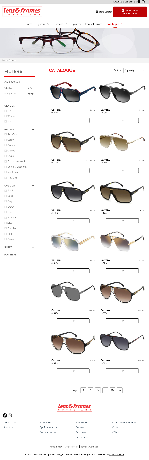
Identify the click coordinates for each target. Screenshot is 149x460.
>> (119, 390)
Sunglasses (10, 93)
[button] (139, 1)
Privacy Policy (55, 446)
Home (4, 60)
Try (73, 120)
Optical (8, 88)
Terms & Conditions (90, 446)
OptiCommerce (116, 454)
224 (113, 390)
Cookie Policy (71, 446)
